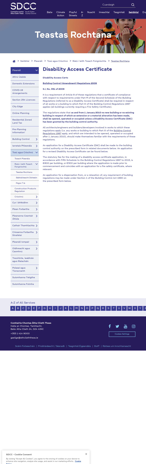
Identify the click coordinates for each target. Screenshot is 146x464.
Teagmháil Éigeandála (79, 346)
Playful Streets (73, 14)
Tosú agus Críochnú (57, 61)
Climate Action (60, 14)
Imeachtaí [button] (104, 12)
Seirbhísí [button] (134, 12)
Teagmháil (119, 12)
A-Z (82, 14)
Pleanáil (38, 61)
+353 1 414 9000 (20, 334)
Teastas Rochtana (120, 61)
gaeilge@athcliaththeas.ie (24, 338)
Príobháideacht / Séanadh (51, 346)
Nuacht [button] (91, 12)
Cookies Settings (122, 334)
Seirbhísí (24, 61)
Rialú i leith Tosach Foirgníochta (89, 61)
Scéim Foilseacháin (25, 346)
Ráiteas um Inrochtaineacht (117, 346)
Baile (49, 12)
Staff (96, 346)
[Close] (86, 458)
